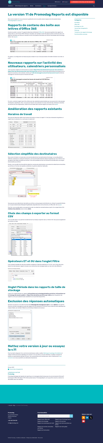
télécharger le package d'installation (52, 353)
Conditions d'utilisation (20, 437)
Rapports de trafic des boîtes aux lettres (63, 424)
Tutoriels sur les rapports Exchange (83, 32)
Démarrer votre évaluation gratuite (82, 2)
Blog (44, 5)
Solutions (10, 5)
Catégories (77, 20)
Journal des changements (16, 369)
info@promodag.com (13, 423)
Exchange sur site (78, 26)
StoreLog (76, 30)
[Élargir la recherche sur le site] (94, 6)
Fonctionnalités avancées (80, 34)
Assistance (38, 5)
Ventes (31, 5)
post (16, 37)
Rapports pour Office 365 (44, 419)
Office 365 (41, 32)
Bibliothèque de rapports (21, 5)
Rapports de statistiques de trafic (46, 423)
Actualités (77, 22)
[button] (71, 416)
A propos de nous (52, 5)
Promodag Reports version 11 (15, 20)
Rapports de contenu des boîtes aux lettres (45, 427)
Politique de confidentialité (31, 437)
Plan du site (40, 437)
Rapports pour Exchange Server (63, 419)
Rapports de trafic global (61, 426)
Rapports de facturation (43, 430)
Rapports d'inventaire (60, 421)
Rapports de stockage (43, 421)
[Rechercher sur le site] (55, 416)
